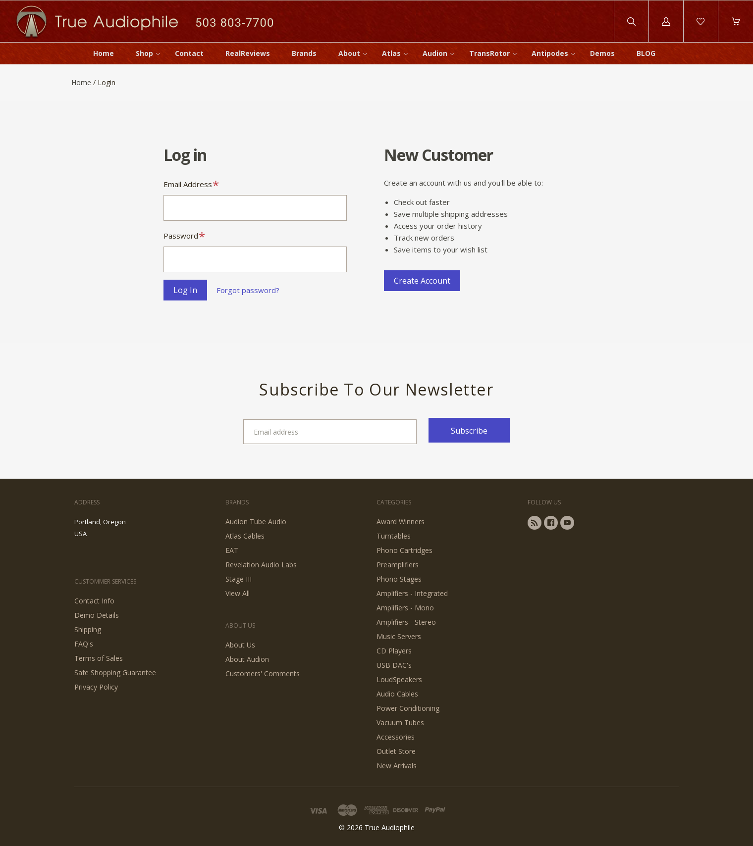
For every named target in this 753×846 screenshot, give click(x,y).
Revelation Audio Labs (261, 564)
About (349, 53)
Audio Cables (397, 693)
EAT (231, 550)
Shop (144, 53)
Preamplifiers (397, 564)
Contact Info (94, 600)
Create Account (422, 280)
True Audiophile (390, 827)
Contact (189, 53)
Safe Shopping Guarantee (115, 672)
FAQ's (83, 643)
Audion (435, 53)
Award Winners (400, 521)
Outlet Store (396, 751)
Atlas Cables (245, 536)
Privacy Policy (96, 687)
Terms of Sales (98, 658)
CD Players (394, 650)
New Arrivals (396, 765)
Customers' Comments (262, 673)
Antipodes (550, 53)
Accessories (395, 737)
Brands (304, 53)
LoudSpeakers (399, 679)
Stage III (238, 579)
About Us (240, 644)
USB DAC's (394, 665)
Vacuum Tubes (400, 722)
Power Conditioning (407, 708)
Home (103, 53)
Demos (602, 53)
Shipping (87, 629)
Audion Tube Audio (255, 521)
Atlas (391, 53)
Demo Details (96, 615)
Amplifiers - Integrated (412, 593)
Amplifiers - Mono (405, 607)
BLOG (646, 53)
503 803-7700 (234, 22)
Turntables (393, 536)
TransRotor (489, 53)
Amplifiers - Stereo (406, 622)
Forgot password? (247, 290)
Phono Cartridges (404, 550)
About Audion (247, 659)
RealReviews (247, 53)
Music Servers (398, 636)
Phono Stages (399, 579)
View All (237, 593)
